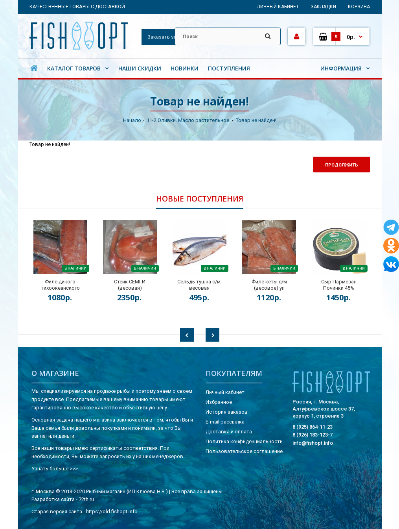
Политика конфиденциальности (244, 441)
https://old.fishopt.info (112, 511)
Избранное (219, 402)
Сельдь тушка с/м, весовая (199, 285)
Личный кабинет (278, 6)
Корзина (359, 6)
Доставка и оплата (229, 432)
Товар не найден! (255, 120)
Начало (132, 120)
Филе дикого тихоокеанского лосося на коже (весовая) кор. (60, 291)
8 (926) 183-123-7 (312, 435)
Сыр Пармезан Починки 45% (339, 285)
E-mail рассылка (225, 422)
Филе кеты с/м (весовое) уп (269, 285)
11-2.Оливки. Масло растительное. (187, 120)
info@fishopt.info (312, 443)
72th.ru (86, 499)
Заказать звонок (168, 37)
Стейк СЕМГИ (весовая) (129, 285)
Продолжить (341, 165)
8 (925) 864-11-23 (312, 427)
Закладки (323, 6)
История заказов (227, 412)
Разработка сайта (53, 499)
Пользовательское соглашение (244, 451)
